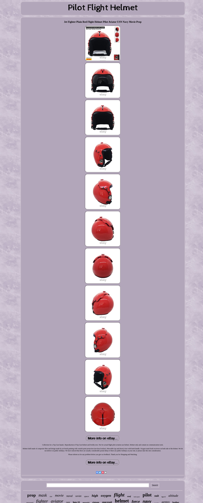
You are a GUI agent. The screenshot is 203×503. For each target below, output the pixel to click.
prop (31, 495)
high (95, 495)
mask (43, 495)
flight (119, 494)
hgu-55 (164, 497)
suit (156, 495)
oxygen (106, 495)
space (86, 496)
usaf (129, 496)
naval (69, 495)
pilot (147, 494)
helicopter (137, 497)
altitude (173, 495)
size (51, 496)
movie (59, 495)
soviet (78, 496)
